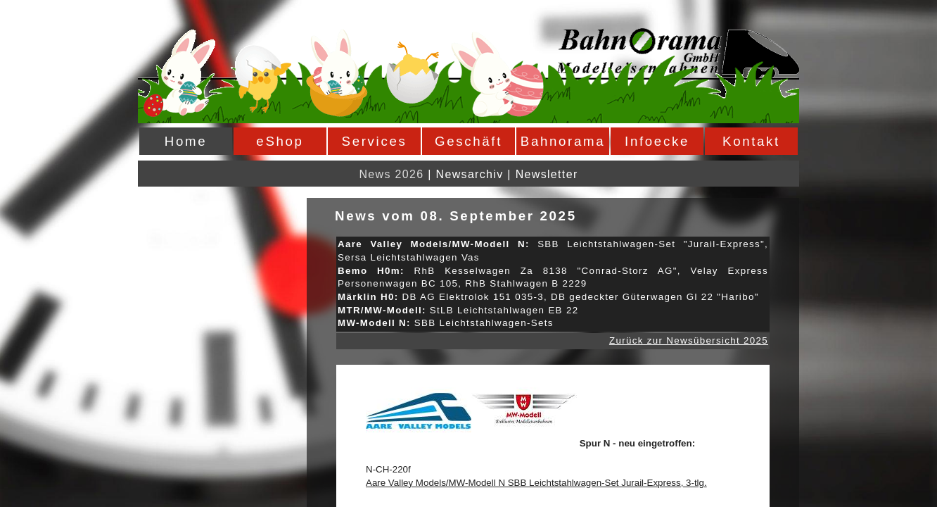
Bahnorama (563, 141)
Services (374, 141)
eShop (279, 141)
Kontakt (751, 141)
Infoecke (657, 141)
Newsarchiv (470, 174)
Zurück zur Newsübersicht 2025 (688, 340)
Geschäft (468, 141)
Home (186, 141)
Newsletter (547, 174)
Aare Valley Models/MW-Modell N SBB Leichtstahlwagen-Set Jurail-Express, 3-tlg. (536, 482)
